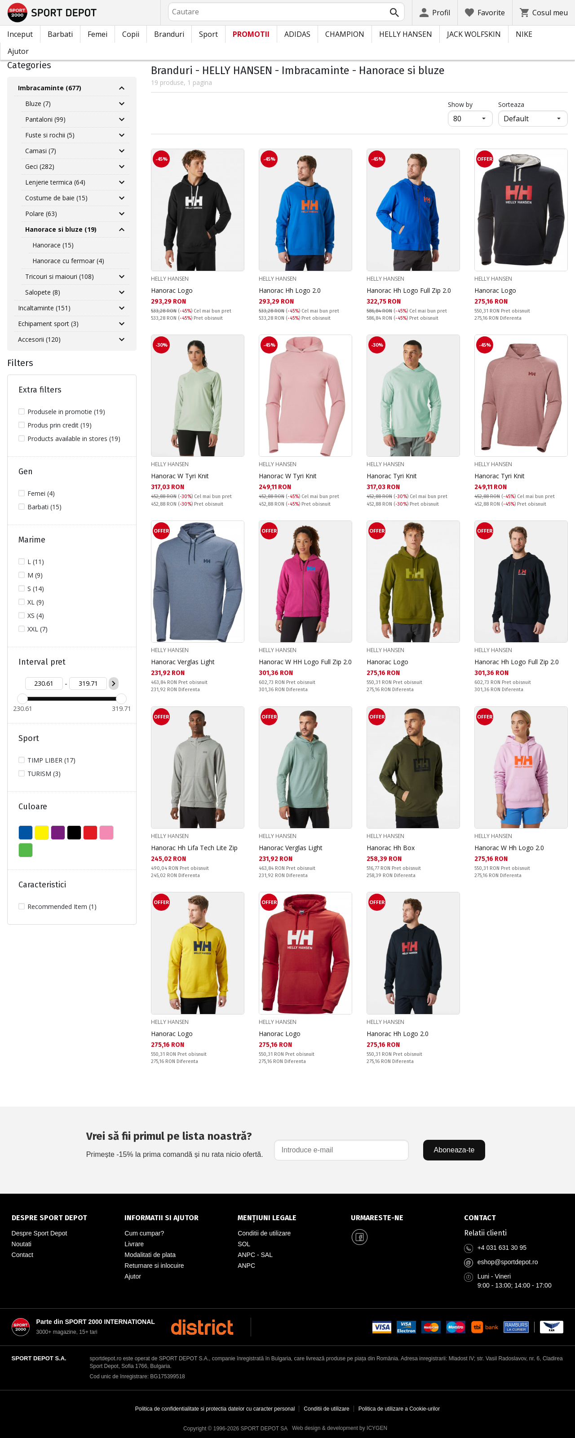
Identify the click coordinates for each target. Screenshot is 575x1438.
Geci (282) (39, 166)
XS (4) (35, 615)
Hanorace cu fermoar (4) (68, 260)
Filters (20, 362)
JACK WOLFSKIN (474, 34)
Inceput (20, 34)
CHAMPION (344, 34)
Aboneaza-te (454, 1150)
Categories (29, 65)
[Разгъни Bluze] (121, 103)
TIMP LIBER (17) (51, 760)
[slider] (22, 698)
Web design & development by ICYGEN (339, 1428)
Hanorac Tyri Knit (392, 476)
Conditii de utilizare (264, 1233)
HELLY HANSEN (405, 34)
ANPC (246, 1265)
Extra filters (40, 390)
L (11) (35, 561)
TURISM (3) (44, 773)
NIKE (524, 34)
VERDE (25, 850)
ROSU (90, 832)
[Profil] (434, 12)
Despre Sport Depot (39, 1233)
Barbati (60, 34)
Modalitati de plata (150, 1254)
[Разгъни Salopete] (121, 292)
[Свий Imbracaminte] (121, 88)
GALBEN (42, 832)
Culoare (32, 807)
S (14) (35, 588)
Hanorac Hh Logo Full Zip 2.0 (409, 290)
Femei (97, 34)
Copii (130, 34)
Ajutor (18, 51)
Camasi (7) (40, 150)
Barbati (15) (44, 507)
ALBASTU (25, 832)
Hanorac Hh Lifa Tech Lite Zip (194, 847)
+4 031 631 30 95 (502, 1247)
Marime (31, 540)
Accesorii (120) (39, 339)
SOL (244, 1244)
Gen (25, 471)
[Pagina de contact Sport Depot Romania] (514, 1218)
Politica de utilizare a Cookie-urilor (399, 1409)
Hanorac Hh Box (391, 847)
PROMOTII (251, 34)
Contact (22, 1254)
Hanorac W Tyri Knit (180, 476)
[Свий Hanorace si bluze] (121, 229)
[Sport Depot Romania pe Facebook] (360, 1237)
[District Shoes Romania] (202, 1327)
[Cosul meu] (544, 12)
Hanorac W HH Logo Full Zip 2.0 (305, 661)
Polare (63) (41, 213)
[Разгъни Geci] (121, 166)
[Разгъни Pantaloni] (121, 119)
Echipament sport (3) (48, 323)
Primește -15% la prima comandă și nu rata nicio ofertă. (174, 1143)
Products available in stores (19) (73, 438)
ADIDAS (297, 34)
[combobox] (286, 11)
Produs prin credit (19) (59, 425)
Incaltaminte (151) (44, 308)
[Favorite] (485, 12)
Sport (208, 34)
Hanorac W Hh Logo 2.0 (509, 847)
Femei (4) (41, 493)
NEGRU (74, 832)
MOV (58, 832)
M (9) (35, 575)
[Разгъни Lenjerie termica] (121, 182)
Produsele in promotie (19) (66, 411)
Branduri (169, 34)
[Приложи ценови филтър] (114, 683)
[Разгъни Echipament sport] (121, 323)
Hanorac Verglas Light (183, 661)
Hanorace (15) (53, 245)
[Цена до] (88, 683)
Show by (470, 104)
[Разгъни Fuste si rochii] (121, 135)
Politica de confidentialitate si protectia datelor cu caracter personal (215, 1409)
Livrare (134, 1244)
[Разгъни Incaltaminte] (121, 308)
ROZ (106, 832)
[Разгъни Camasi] (121, 151)
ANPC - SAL (255, 1254)
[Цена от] (44, 683)
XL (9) (35, 602)
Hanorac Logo (172, 290)
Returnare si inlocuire (154, 1265)
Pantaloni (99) (45, 119)
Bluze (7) (38, 103)
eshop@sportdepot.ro (508, 1262)
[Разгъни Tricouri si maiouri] (121, 276)
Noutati (21, 1244)
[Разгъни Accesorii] (121, 339)
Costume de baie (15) (56, 198)
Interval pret (42, 662)
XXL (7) (37, 629)
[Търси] (394, 12)
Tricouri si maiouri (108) (59, 276)
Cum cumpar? (144, 1233)
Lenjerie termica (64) (55, 182)
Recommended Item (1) (62, 906)
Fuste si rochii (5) (50, 135)
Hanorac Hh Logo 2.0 (290, 290)
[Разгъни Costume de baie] (121, 198)
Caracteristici (42, 885)
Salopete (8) (42, 292)
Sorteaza (511, 104)
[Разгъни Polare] (121, 213)
